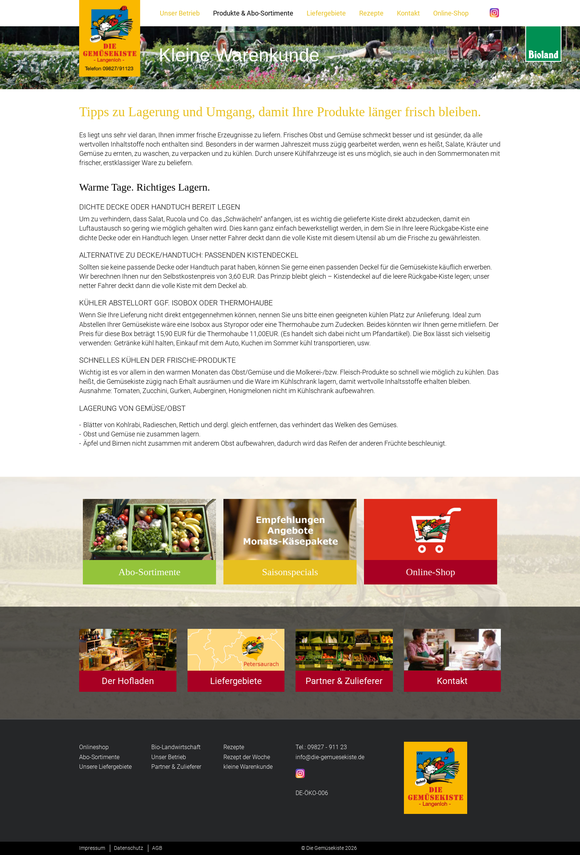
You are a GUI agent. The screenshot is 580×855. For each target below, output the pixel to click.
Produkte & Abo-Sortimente (253, 13)
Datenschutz (128, 848)
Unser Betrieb (180, 13)
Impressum (92, 848)
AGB (157, 848)
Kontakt (408, 13)
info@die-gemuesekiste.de (330, 757)
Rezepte (371, 13)
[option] (290, 57)
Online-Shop (451, 13)
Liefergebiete (326, 13)
